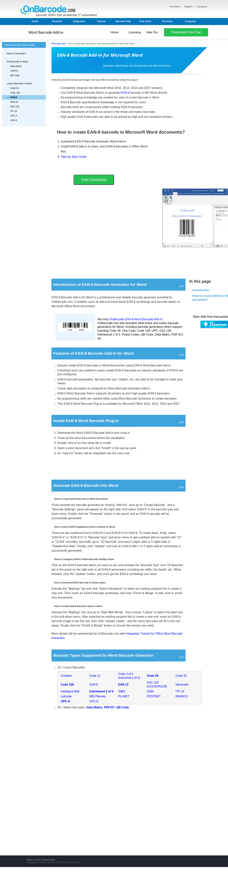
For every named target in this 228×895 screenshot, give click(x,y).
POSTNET (154, 696)
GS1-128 (14, 106)
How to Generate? (16, 53)
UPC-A (13, 115)
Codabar (66, 675)
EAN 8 (93, 684)
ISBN (121, 691)
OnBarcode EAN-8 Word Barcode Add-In (135, 319)
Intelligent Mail (70, 691)
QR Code (14, 75)
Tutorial (101, 21)
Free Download (93, 180)
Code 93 (181, 675)
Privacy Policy (48, 860)
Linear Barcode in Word (19, 83)
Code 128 (15, 92)
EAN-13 (14, 102)
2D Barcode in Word (17, 61)
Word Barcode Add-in (45, 32)
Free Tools (145, 21)
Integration (79, 21)
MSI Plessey (97, 696)
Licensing (135, 32)
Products (57, 21)
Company (202, 6)
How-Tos (152, 32)
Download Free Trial (186, 32)
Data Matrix (16, 66)
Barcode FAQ (123, 21)
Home (35, 21)
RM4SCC (182, 696)
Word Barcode (58, 43)
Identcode (182, 684)
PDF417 (14, 71)
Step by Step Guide (73, 156)
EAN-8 (125, 92)
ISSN (150, 691)
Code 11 (95, 675)
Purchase (175, 6)
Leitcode (66, 696)
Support (188, 6)
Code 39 (14, 88)
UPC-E (13, 120)
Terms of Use (33, 860)
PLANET (123, 696)
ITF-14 (13, 111)
